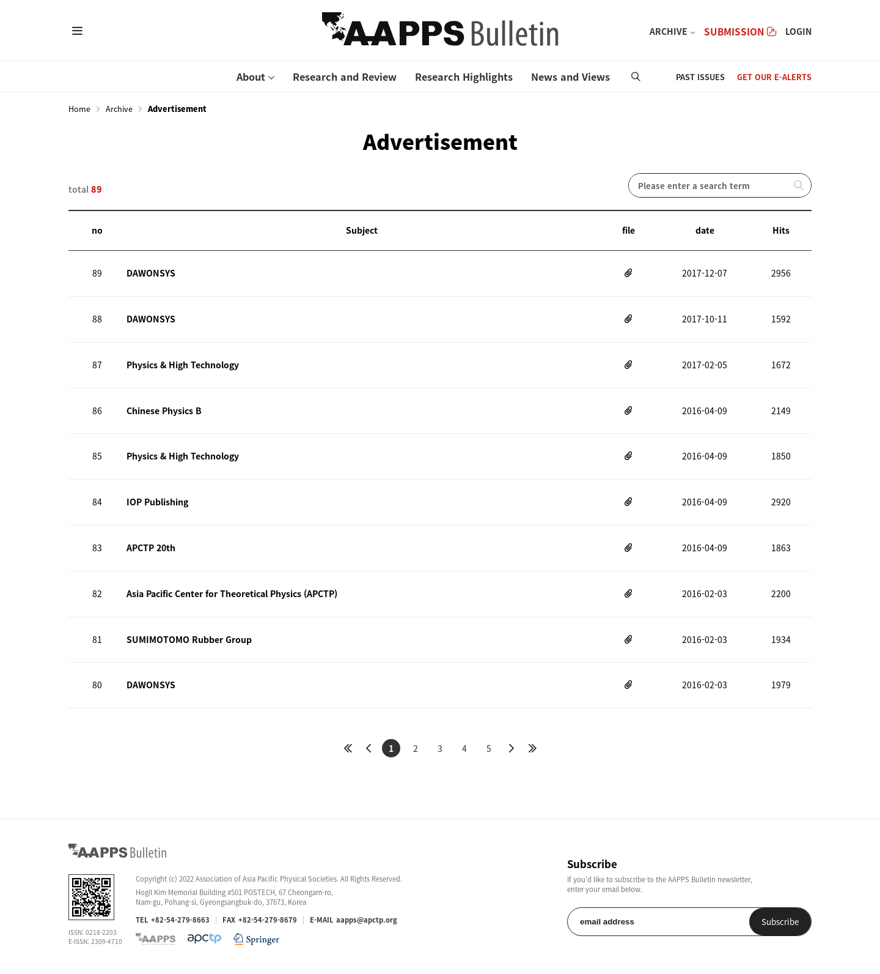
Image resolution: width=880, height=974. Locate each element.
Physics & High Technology (183, 365)
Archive (119, 108)
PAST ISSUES (700, 77)
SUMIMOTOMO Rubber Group (189, 639)
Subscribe (780, 922)
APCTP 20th (151, 547)
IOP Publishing (157, 502)
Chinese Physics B (164, 410)
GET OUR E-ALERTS (774, 77)
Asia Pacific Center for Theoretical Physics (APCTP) (232, 593)
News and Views (570, 76)
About (251, 76)
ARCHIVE (669, 31)
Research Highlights (464, 76)
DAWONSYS (151, 273)
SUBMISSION (740, 31)
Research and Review (345, 76)
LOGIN (798, 31)
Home (79, 108)
